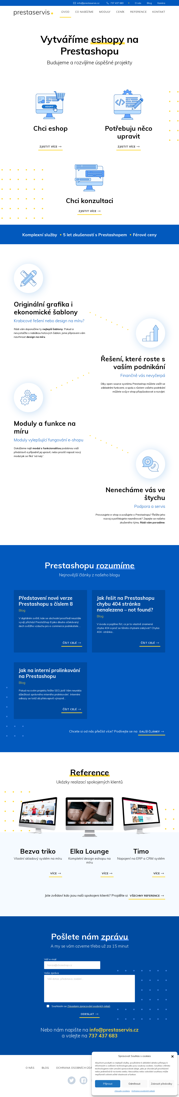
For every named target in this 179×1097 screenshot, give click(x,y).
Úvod (65, 11)
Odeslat (87, 1014)
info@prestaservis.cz (88, 3)
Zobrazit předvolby (161, 1083)
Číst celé (70, 642)
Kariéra (161, 3)
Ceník (120, 11)
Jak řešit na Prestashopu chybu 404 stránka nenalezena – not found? (125, 604)
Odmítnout (134, 1083)
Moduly (104, 11)
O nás (138, 3)
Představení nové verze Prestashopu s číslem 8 (46, 601)
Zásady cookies (122, 1091)
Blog (149, 3)
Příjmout (107, 1083)
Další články (149, 731)
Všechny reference (145, 895)
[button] (172, 1056)
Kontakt (158, 11)
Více (53, 873)
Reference (138, 11)
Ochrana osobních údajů (143, 1091)
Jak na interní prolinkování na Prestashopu (49, 673)
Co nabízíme (84, 11)
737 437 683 (117, 3)
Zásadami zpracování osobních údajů (88, 1006)
